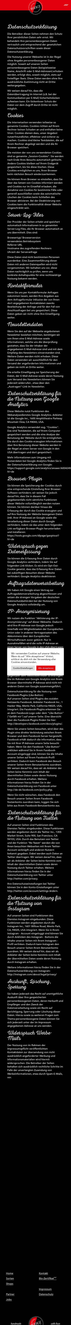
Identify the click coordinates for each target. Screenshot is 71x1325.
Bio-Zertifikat (46, 1278)
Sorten (10, 1278)
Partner (10, 1294)
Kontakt (43, 1273)
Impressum (45, 1289)
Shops (9, 1283)
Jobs (9, 1299)
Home (9, 1273)
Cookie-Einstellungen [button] (23, 668)
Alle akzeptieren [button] (45, 668)
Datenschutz (46, 1294)
